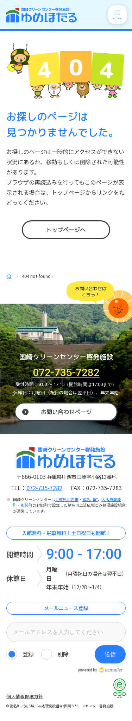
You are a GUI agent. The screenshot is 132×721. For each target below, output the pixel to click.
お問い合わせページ (66, 412)
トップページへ (66, 230)
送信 (110, 654)
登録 (28, 654)
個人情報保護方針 (24, 696)
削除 (63, 654)
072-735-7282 (66, 372)
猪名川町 (90, 499)
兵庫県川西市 (66, 499)
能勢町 (26, 505)
